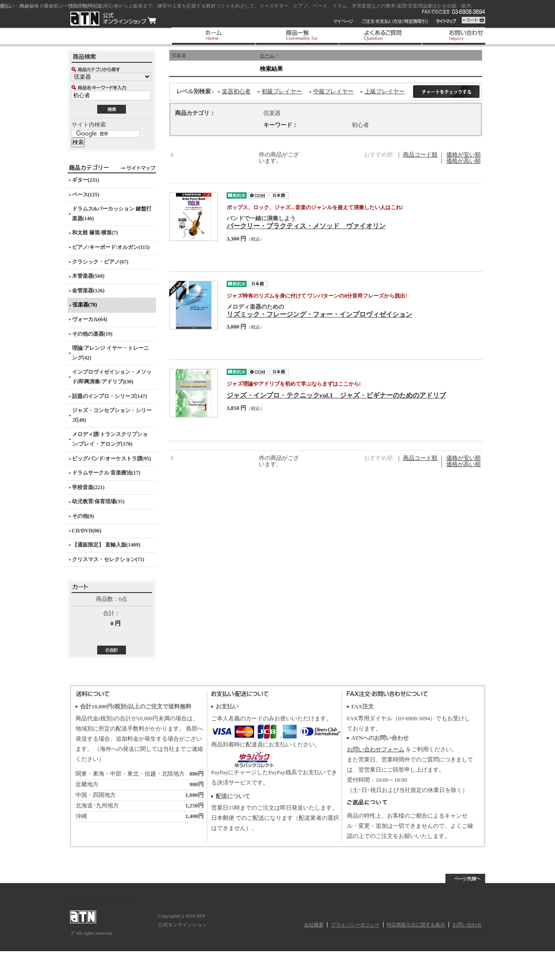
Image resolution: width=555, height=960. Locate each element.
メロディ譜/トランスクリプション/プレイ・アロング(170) (110, 439)
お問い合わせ (467, 924)
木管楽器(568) (88, 276)
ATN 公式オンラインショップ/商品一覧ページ (113, 18)
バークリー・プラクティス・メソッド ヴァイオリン (306, 225)
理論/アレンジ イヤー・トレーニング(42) (110, 353)
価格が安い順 (463, 155)
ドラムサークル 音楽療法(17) (106, 473)
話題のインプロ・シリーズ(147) (109, 396)
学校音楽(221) (88, 487)
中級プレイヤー (333, 91)
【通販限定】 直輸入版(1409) (106, 545)
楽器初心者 (236, 91)
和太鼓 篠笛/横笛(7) (95, 232)
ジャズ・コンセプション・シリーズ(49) (112, 415)
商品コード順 (420, 155)
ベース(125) (85, 194)
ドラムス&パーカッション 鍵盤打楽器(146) (112, 214)
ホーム (267, 55)
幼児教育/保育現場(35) (98, 501)
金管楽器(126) (88, 290)
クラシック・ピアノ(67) (100, 262)
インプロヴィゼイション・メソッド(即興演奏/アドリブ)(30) (112, 377)
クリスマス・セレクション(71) (108, 559)
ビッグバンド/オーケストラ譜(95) (111, 458)
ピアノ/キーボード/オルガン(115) (111, 247)
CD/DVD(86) (87, 531)
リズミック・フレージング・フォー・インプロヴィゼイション (319, 314)
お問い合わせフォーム (375, 749)
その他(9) (83, 516)
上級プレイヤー (385, 91)
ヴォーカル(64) (89, 319)
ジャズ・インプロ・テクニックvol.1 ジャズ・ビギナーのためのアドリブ (336, 395)
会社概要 (313, 924)
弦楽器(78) (84, 305)
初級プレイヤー (282, 91)
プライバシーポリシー (355, 924)
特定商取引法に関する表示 (416, 924)
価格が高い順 (463, 161)
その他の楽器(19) (92, 334)
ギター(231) (85, 180)
